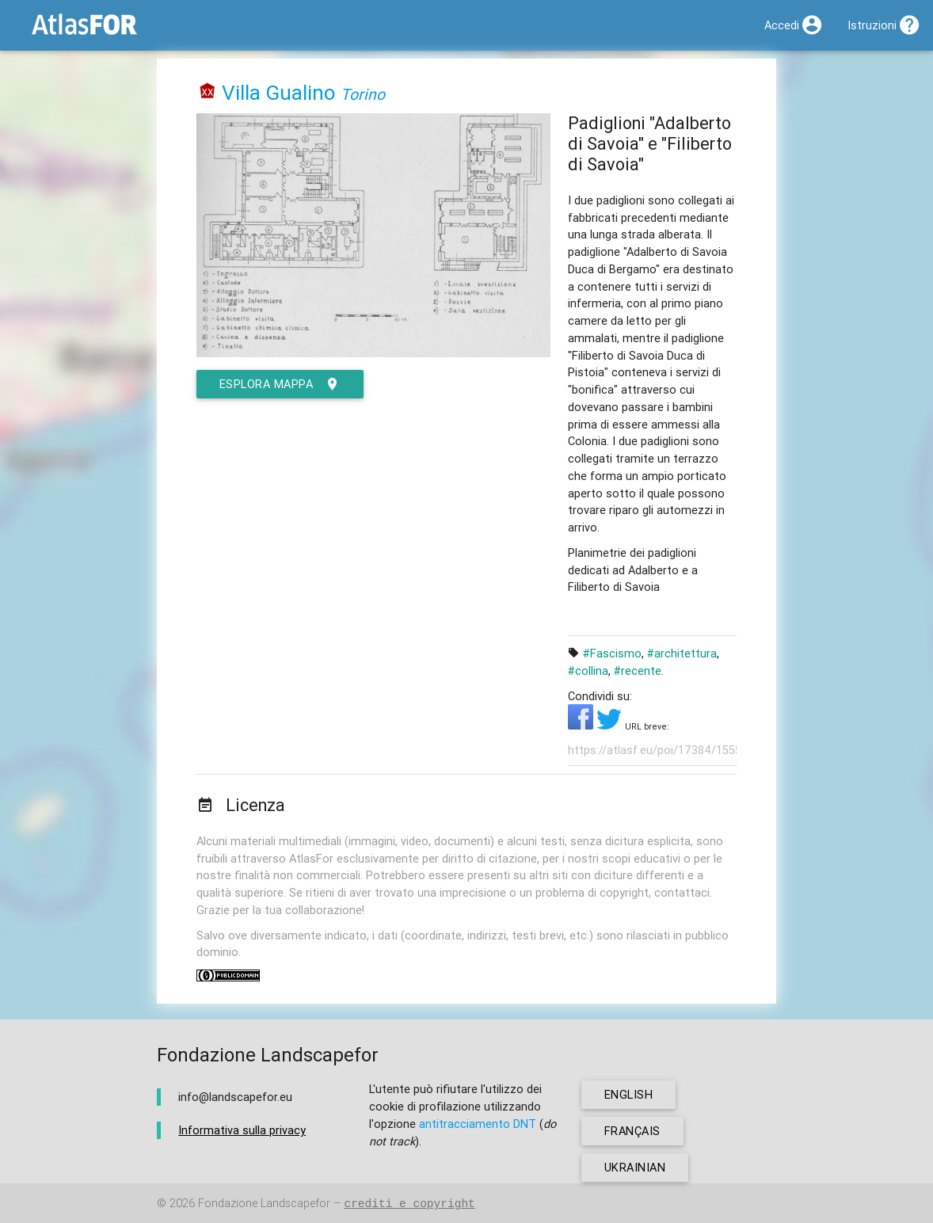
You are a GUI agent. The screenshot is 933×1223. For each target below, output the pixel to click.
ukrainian (635, 1167)
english (628, 1094)
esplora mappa (280, 384)
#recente (637, 670)
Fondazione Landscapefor (264, 1203)
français (632, 1130)
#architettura (682, 653)
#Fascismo (612, 653)
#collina (588, 670)
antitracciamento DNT (477, 1123)
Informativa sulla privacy (242, 1129)
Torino (363, 94)
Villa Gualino (279, 92)
